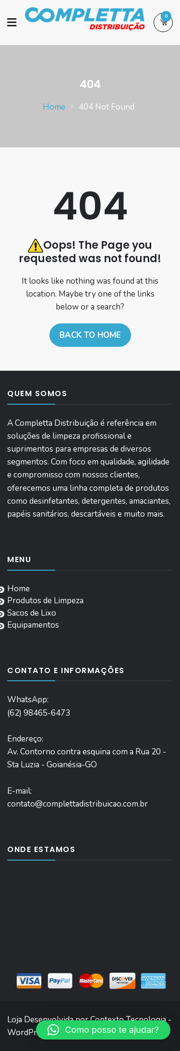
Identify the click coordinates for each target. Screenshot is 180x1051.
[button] (103, 1030)
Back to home (90, 335)
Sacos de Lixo (31, 613)
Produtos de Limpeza (45, 600)
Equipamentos (33, 625)
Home (18, 588)
